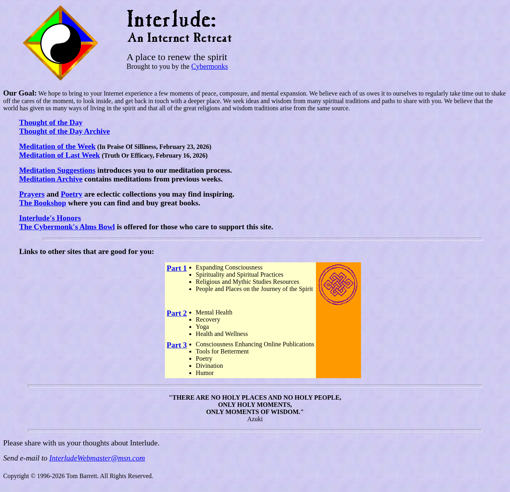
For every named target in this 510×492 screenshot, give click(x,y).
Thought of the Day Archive (64, 131)
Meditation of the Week (57, 146)
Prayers (32, 194)
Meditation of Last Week (59, 155)
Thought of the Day (50, 122)
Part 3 (177, 345)
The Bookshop (42, 203)
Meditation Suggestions (57, 170)
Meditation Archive (50, 179)
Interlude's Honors (50, 218)
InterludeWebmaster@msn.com (97, 458)
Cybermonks (209, 66)
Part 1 (177, 268)
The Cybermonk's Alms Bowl (67, 227)
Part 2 (177, 313)
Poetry (71, 194)
